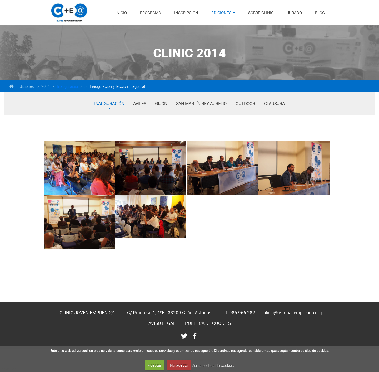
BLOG (320, 12)
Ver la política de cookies (213, 365)
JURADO (294, 12)
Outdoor (245, 104)
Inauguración (67, 86)
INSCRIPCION (186, 12)
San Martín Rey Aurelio (201, 104)
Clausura (274, 104)
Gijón (161, 104)
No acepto (179, 365)
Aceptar (154, 365)
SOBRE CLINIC (261, 12)
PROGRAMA (150, 12)
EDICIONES (221, 12)
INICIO (121, 12)
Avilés (139, 104)
